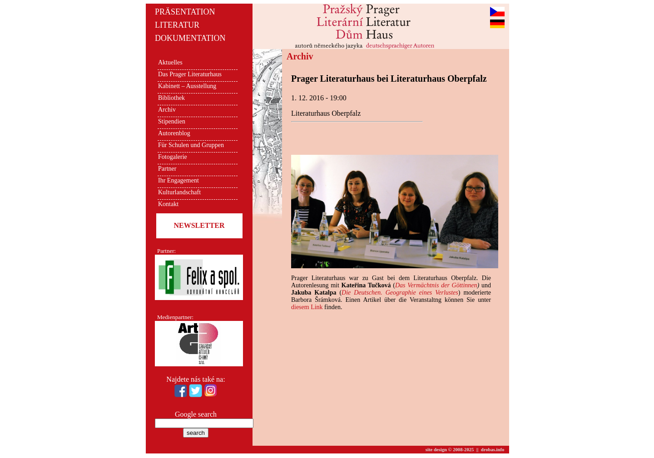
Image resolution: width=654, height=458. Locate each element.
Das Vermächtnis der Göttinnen (436, 285)
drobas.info (493, 449)
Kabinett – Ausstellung (187, 86)
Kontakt (168, 204)
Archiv (167, 109)
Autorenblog (174, 133)
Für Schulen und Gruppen (191, 145)
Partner (167, 168)
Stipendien (171, 121)
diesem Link (307, 307)
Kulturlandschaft (179, 192)
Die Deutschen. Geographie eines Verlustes (400, 292)
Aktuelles (170, 62)
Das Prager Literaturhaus (190, 74)
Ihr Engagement (178, 180)
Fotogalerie (172, 156)
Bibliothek (171, 97)
